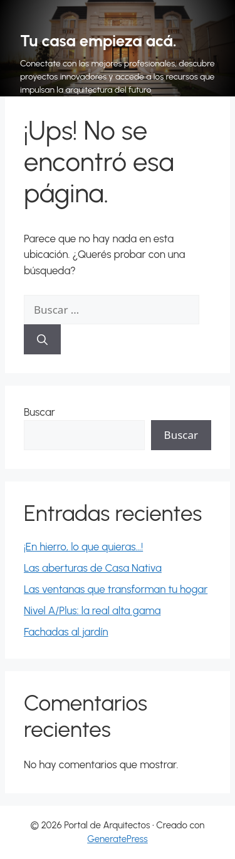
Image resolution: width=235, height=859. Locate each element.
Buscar (39, 412)
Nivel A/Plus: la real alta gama (92, 610)
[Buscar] (42, 339)
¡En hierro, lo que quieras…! (83, 546)
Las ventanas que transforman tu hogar (115, 589)
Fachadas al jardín (66, 631)
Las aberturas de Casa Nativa (93, 568)
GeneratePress (117, 839)
